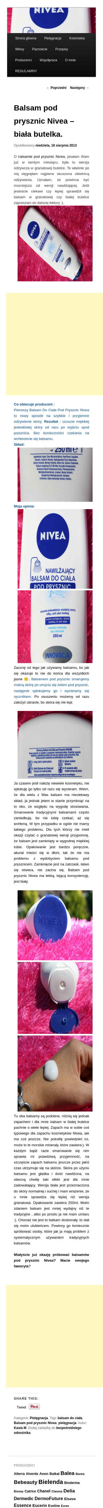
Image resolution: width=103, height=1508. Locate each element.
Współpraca (48, 60)
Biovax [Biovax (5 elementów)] (19, 1491)
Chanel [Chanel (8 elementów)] (43, 1491)
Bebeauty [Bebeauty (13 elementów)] (25, 1482)
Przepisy (61, 49)
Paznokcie (39, 49)
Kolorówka (77, 38)
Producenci (23, 60)
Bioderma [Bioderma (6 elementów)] (72, 1483)
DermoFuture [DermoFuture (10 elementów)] (49, 1498)
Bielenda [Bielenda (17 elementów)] (50, 1482)
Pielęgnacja (52, 38)
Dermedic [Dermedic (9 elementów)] (24, 1498)
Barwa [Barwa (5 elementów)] (80, 1473)
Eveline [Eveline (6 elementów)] (54, 1506)
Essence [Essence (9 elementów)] (22, 1505)
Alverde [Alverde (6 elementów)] (32, 1474)
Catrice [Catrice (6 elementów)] (30, 1491)
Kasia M (20, 1428)
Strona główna (25, 38)
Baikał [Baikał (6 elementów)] (54, 1474)
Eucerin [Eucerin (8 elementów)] (39, 1505)
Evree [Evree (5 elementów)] (65, 1505)
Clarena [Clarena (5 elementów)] (57, 1491)
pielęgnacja (67, 1423)
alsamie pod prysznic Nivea (42, 156)
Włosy (19, 49)
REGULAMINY (26, 71)
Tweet (21, 1407)
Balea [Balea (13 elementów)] (68, 1473)
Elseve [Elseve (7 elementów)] (70, 1499)
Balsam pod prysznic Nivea (35, 1423)
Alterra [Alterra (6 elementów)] (19, 1474)
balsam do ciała (70, 1418)
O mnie (70, 60)
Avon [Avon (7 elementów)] (43, 1474)
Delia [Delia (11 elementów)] (69, 1491)
